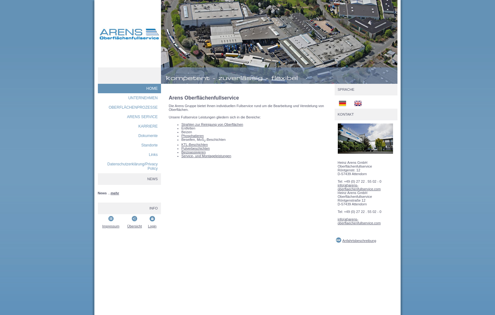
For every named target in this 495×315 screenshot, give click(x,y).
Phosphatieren (193, 136)
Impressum (110, 226)
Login (152, 226)
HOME (152, 88)
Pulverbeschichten (196, 148)
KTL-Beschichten (195, 144)
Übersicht (134, 226)
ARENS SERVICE (142, 117)
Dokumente (148, 136)
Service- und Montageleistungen (206, 156)
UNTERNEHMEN (143, 98)
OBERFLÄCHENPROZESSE (133, 107)
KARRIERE (148, 126)
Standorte (149, 145)
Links (153, 154)
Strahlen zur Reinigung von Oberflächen (212, 124)
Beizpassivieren (194, 152)
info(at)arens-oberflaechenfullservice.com (359, 187)
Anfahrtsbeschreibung (359, 241)
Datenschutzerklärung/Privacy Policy (132, 166)
